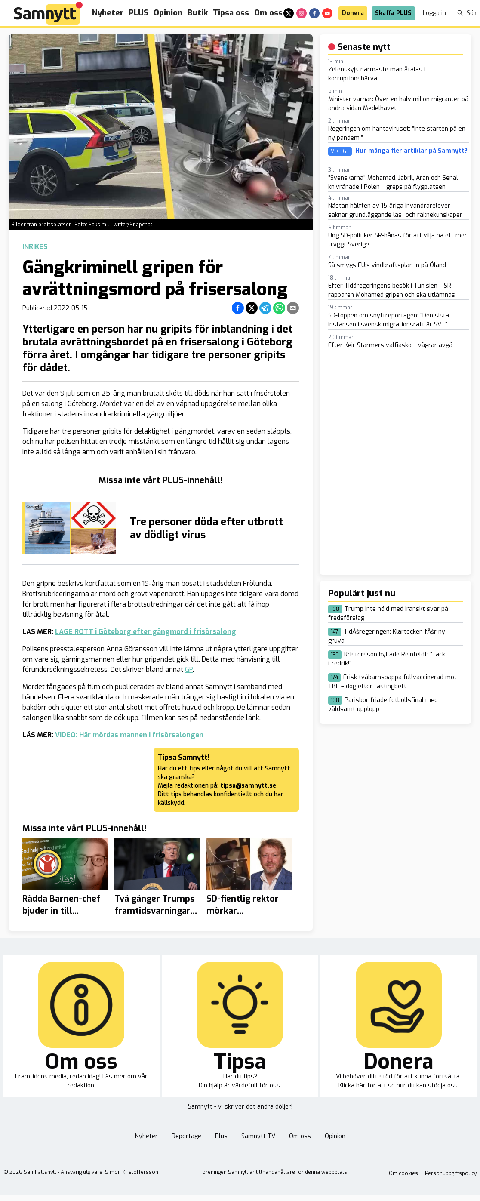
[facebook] (314, 13)
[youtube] (327, 13)
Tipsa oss (231, 13)
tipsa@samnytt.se (248, 786)
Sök (467, 13)
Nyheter (107, 13)
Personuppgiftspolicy (451, 1173)
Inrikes (35, 246)
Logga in (434, 13)
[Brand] (48, 13)
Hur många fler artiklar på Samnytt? (411, 151)
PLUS (138, 13)
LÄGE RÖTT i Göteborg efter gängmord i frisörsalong (145, 631)
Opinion (168, 13)
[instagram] (301, 13)
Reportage (186, 1136)
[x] (288, 13)
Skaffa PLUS (393, 13)
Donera (353, 13)
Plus (221, 1136)
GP (189, 669)
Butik (198, 13)
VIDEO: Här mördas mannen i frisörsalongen (129, 734)
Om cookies (403, 1173)
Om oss (268, 13)
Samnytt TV (258, 1136)
